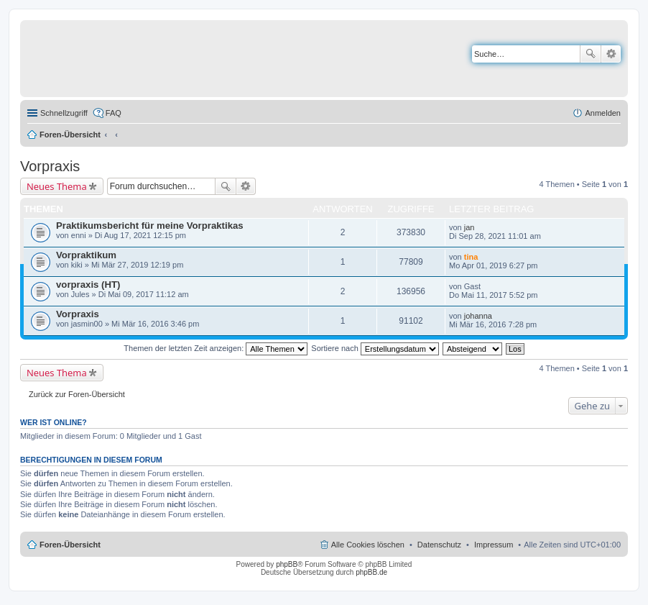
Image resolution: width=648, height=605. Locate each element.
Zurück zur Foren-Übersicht (77, 394)
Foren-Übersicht (70, 134)
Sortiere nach (374, 348)
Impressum (493, 544)
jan (469, 227)
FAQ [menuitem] (113, 113)
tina (471, 257)
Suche (590, 54)
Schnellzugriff (64, 113)
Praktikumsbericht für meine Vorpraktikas (150, 225)
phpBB (286, 564)
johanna (478, 315)
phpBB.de (371, 572)
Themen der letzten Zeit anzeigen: (215, 348)
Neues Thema (57, 186)
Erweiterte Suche (611, 54)
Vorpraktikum (86, 255)
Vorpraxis (50, 166)
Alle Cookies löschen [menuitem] (367, 544)
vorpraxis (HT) (88, 284)
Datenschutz (439, 544)
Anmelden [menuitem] (603, 113)
